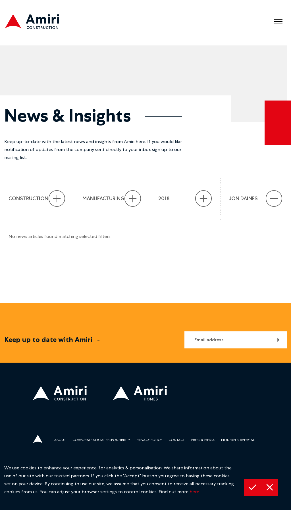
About (60, 440)
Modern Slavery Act (239, 440)
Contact (177, 440)
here (194, 492)
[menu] (278, 21)
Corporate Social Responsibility (101, 440)
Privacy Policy (149, 440)
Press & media (203, 440)
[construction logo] (37, 23)
